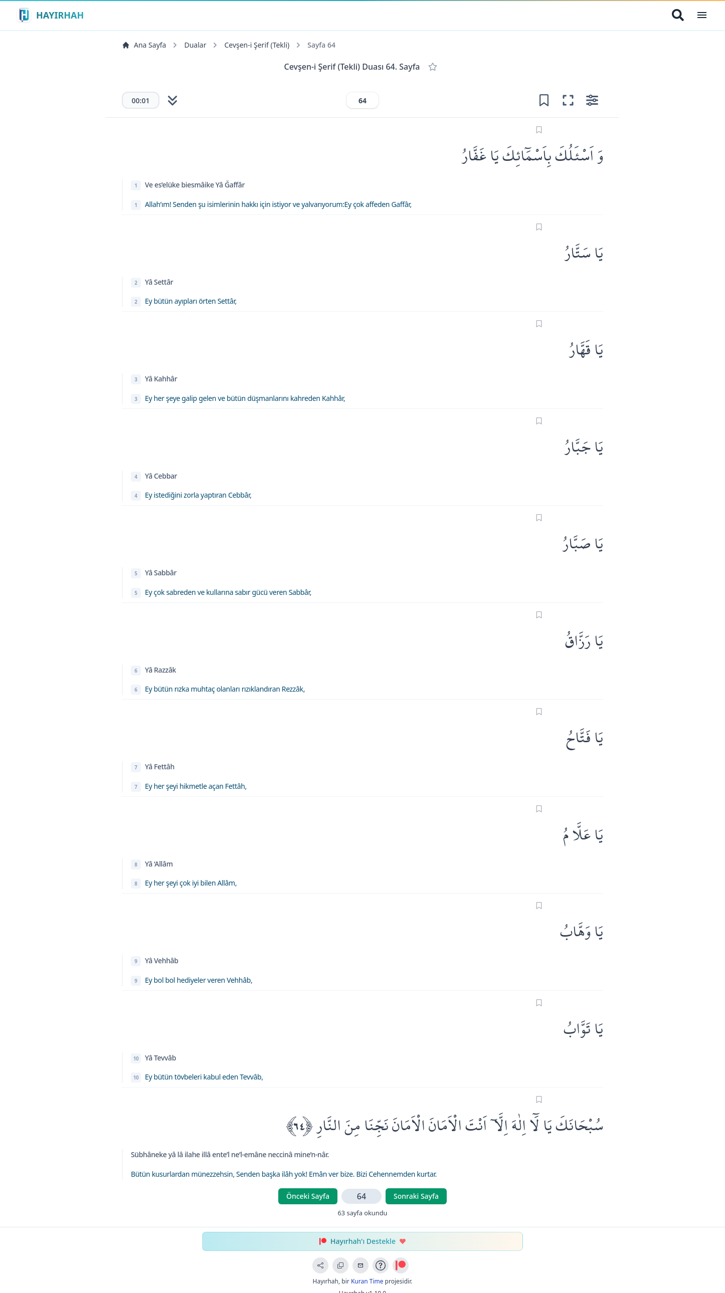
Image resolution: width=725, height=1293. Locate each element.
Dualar (195, 45)
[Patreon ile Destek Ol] (401, 1265)
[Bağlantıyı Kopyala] (340, 1265)
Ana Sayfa (144, 45)
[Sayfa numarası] (362, 100)
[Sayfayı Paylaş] (320, 1265)
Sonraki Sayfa (416, 1196)
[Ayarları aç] (592, 100)
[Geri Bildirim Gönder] (360, 1265)
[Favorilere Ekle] (432, 66)
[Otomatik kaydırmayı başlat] (172, 100)
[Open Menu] (702, 15)
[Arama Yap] (678, 15)
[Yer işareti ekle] (544, 100)
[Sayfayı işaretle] (539, 130)
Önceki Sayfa (307, 1196)
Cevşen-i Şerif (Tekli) (256, 45)
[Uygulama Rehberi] (381, 1265)
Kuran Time (367, 1281)
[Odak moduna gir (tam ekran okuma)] (568, 100)
